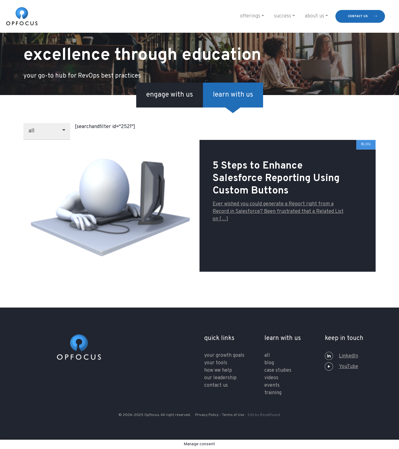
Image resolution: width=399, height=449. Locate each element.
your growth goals (224, 355)
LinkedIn (341, 356)
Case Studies (277, 370)
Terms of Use (233, 415)
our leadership (220, 378)
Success (282, 16)
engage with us (169, 95)
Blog (269, 363)
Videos (271, 378)
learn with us (233, 95)
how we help (218, 370)
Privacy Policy (207, 415)
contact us (358, 16)
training (272, 393)
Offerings (250, 16)
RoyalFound (270, 415)
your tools (215, 363)
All (267, 355)
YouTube (341, 367)
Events (272, 385)
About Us (314, 16)
